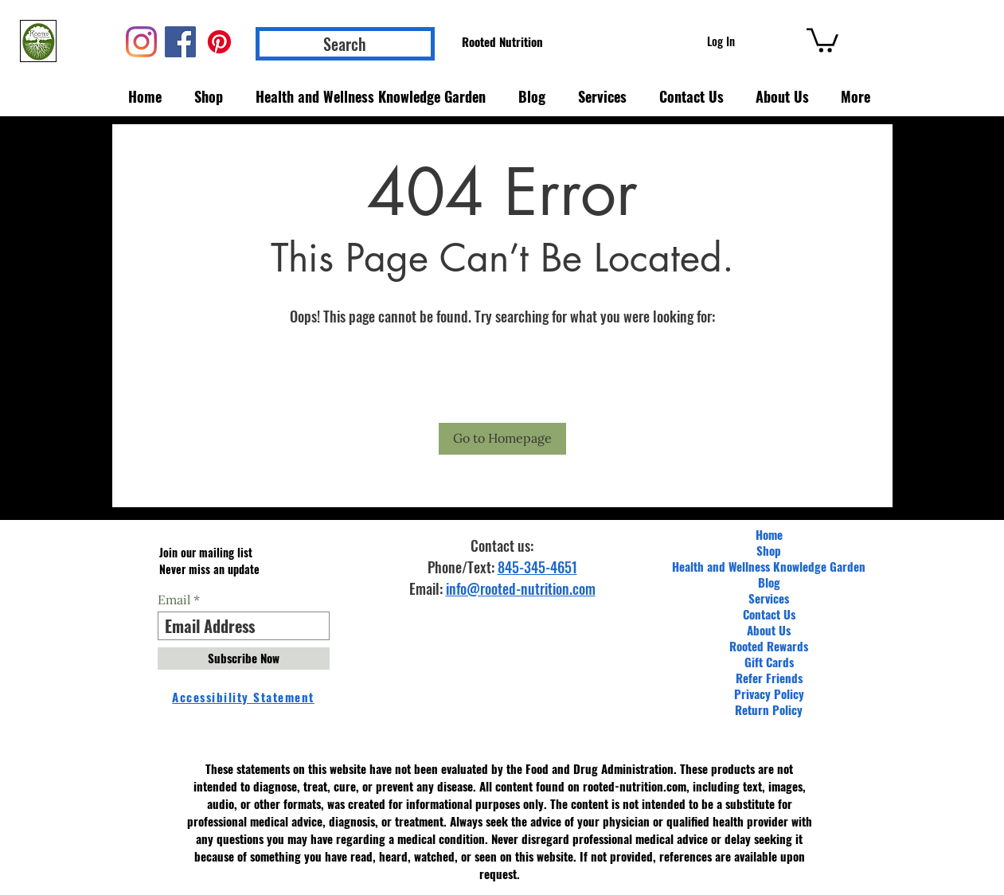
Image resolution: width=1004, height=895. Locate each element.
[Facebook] (180, 41)
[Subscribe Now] (244, 658)
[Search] (345, 44)
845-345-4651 (537, 567)
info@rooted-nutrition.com (521, 588)
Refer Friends (769, 678)
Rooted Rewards (768, 646)
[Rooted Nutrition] (502, 41)
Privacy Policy (769, 694)
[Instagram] (141, 41)
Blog (769, 582)
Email (174, 599)
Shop (768, 550)
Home (769, 534)
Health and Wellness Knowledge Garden (768, 566)
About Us (769, 630)
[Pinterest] (219, 41)
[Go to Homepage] (502, 439)
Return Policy (769, 709)
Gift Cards (769, 662)
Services (768, 598)
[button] (822, 39)
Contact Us (769, 614)
